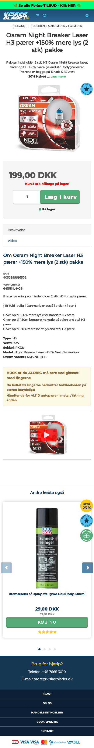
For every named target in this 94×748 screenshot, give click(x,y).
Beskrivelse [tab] (16, 230)
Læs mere (58, 76)
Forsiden (38, 26)
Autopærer (56, 26)
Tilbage (19, 26)
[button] (39, 649)
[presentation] (6, 567)
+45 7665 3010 (54, 672)
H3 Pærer (75, 26)
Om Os (47, 703)
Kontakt (47, 731)
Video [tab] (12, 241)
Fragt (47, 693)
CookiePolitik (47, 721)
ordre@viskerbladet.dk (53, 679)
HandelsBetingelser (47, 712)
